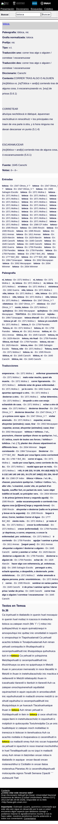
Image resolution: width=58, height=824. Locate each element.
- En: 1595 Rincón (32, 228)
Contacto (5, 790)
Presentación (7, 9)
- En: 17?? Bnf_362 (34, 257)
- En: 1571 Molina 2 (34, 221)
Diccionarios (22, 9)
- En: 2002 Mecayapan (39, 260)
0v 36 (5, 610)
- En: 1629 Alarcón (29, 237)
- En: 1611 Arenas (28, 234)
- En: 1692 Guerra (36, 389)
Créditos (48, 9)
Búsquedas (36, 9)
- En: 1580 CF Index (35, 224)
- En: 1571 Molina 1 (33, 192)
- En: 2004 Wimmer (25, 266)
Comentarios (30, 818)
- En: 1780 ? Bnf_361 (31, 254)
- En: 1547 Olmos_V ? (16, 186)
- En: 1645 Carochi (29, 241)
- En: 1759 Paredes (29, 247)
